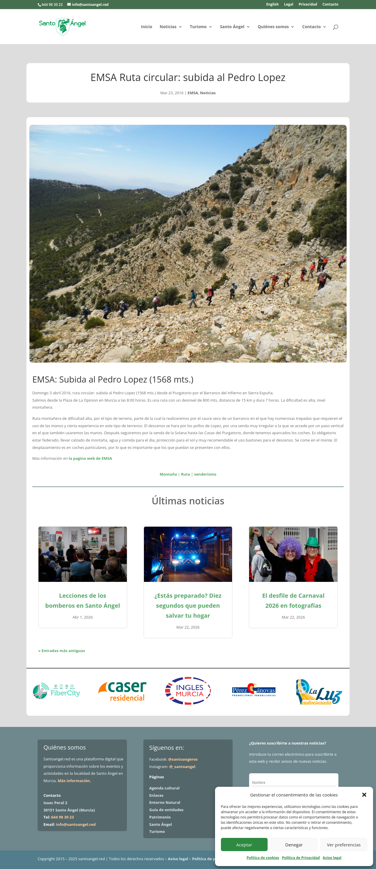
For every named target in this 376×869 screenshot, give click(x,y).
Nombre (258, 782)
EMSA (193, 92)
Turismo (198, 27)
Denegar (294, 845)
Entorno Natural (164, 802)
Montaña (168, 474)
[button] (364, 795)
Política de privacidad (212, 858)
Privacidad (308, 5)
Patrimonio (160, 817)
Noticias (168, 27)
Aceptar (244, 845)
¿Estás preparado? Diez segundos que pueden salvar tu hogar (188, 605)
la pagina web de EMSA (90, 458)
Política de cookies (262, 857)
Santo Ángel (232, 27)
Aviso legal (332, 857)
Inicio (146, 27)
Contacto (330, 5)
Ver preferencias (344, 845)
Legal (288, 5)
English (272, 5)
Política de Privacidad (301, 857)
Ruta (185, 474)
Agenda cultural (164, 788)
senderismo (205, 474)
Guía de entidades (166, 809)
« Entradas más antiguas (61, 650)
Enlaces (156, 795)
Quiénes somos (273, 27)
